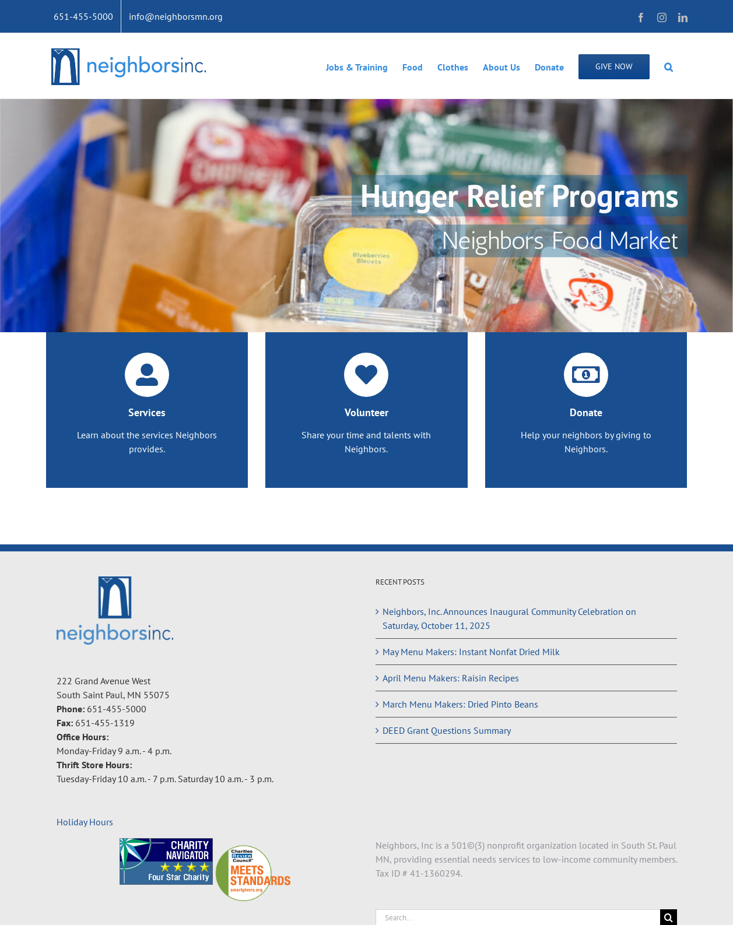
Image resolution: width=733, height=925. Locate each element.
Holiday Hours (85, 822)
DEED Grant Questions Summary (447, 730)
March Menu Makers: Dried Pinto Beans (460, 704)
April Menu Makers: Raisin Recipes (451, 678)
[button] (668, 66)
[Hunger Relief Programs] (366, 215)
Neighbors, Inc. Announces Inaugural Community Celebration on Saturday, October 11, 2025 (509, 618)
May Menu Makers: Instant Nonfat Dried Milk (471, 651)
